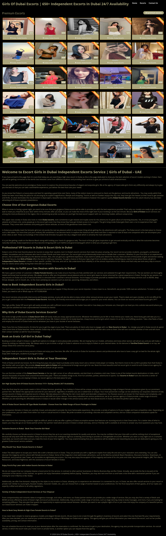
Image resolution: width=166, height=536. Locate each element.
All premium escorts (153, 13)
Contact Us (153, 3)
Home (134, 3)
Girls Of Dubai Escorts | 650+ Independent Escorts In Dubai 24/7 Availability (65, 4)
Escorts (143, 3)
